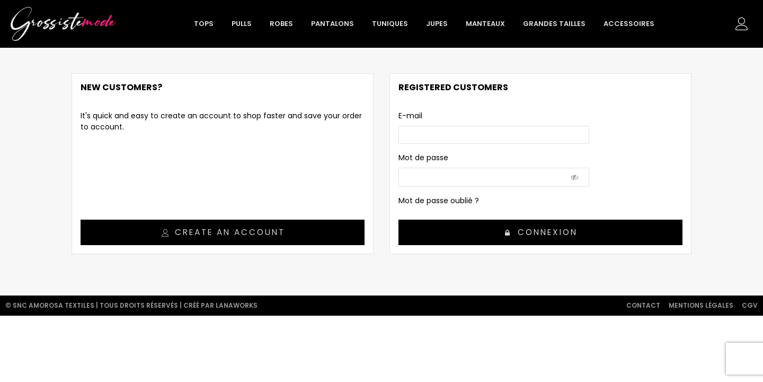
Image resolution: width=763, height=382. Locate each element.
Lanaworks (237, 305)
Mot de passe (423, 157)
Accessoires (629, 24)
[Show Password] (575, 177)
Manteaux (485, 24)
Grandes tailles (554, 24)
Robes (281, 24)
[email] (493, 135)
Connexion (541, 232)
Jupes (437, 24)
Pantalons (332, 24)
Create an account (223, 232)
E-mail (410, 115)
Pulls (242, 24)
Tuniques (390, 24)
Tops (204, 24)
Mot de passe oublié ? (438, 200)
